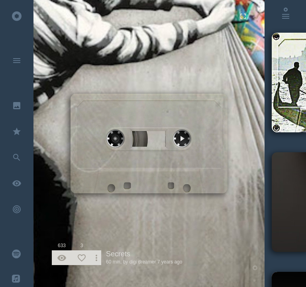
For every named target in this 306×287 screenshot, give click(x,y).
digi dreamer (142, 262)
